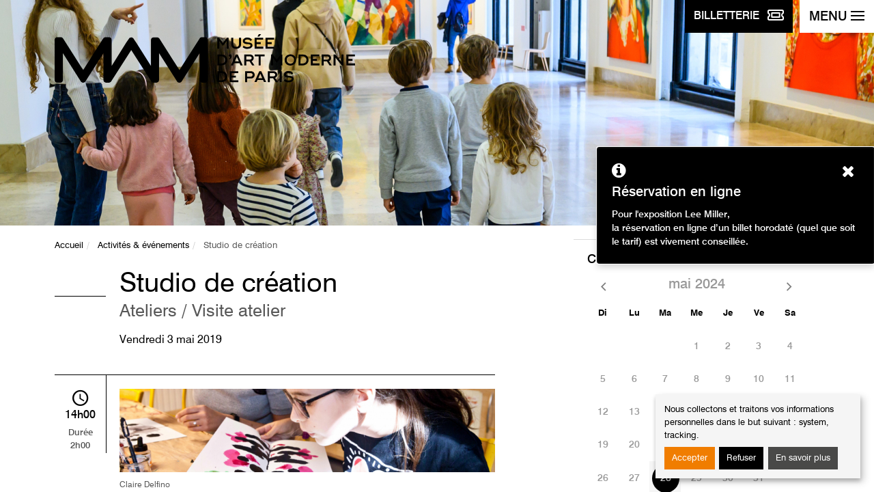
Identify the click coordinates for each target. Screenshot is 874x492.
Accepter (689, 458)
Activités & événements (143, 245)
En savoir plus (803, 458)
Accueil (69, 245)
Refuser (741, 458)
